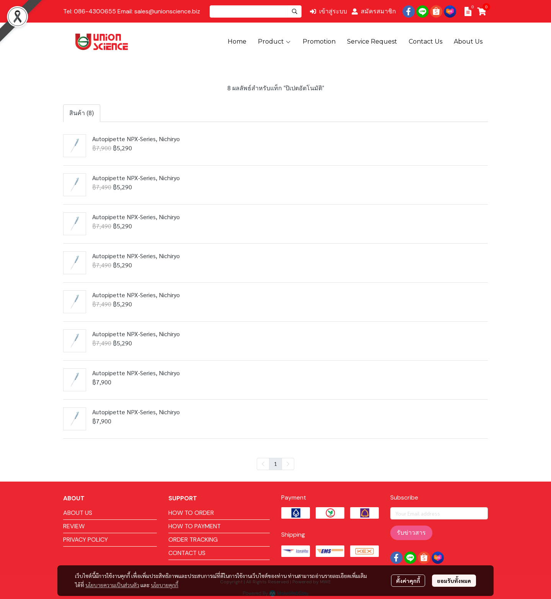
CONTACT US (186, 553)
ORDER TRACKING (193, 540)
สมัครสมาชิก (374, 11)
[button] (255, 11)
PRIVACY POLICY (85, 540)
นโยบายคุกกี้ (164, 584)
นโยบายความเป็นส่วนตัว (112, 584)
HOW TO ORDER (191, 513)
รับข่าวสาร (411, 532)
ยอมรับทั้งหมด (454, 580)
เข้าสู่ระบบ (328, 11)
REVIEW (74, 526)
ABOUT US (77, 513)
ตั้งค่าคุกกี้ (408, 580)
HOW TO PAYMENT (194, 526)
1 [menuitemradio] (275, 463)
